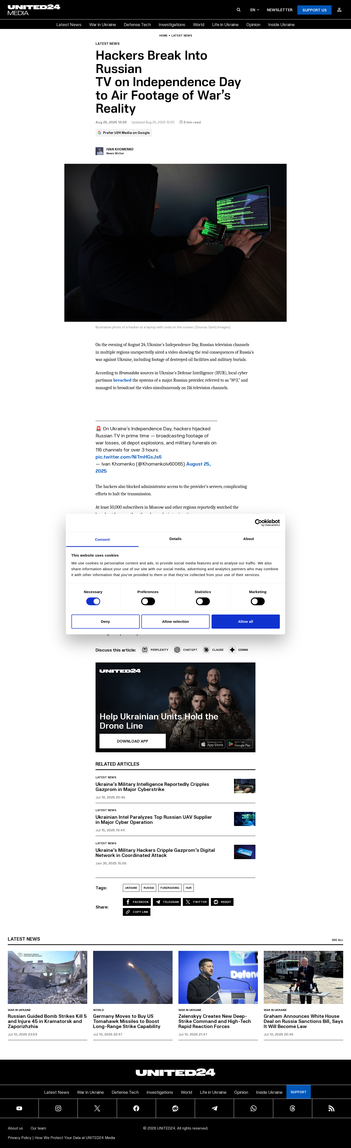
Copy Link (136, 912)
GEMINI (238, 650)
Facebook (137, 902)
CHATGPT (185, 650)
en (254, 9)
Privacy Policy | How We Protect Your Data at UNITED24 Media (61, 1137)
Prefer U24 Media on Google (124, 132)
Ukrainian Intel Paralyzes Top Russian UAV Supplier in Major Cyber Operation (154, 819)
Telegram (167, 902)
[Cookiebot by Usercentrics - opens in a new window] (258, 522)
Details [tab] (175, 538)
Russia (149, 888)
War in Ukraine (102, 24)
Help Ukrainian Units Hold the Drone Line (158, 720)
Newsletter (279, 9)
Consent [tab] (102, 539)
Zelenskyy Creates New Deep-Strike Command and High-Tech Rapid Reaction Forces (214, 1020)
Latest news (181, 35)
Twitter (196, 902)
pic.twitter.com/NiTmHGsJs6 (129, 456)
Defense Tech (137, 24)
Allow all (245, 621)
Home (163, 35)
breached (122, 380)
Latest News (68, 24)
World (198, 24)
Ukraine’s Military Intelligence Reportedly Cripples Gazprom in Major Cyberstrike (152, 786)
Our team (38, 1128)
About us (15, 1128)
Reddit (222, 902)
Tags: (101, 887)
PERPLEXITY (154, 650)
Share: (102, 907)
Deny (105, 621)
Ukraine (131, 888)
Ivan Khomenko (120, 149)
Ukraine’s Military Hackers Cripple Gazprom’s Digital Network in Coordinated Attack (155, 852)
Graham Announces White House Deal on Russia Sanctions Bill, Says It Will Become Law (303, 1020)
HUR (189, 888)
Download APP (132, 741)
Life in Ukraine (225, 24)
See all (337, 939)
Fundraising (169, 888)
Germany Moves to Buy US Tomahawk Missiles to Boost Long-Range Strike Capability (126, 1020)
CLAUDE (213, 650)
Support (299, 1092)
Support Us (314, 10)
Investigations (172, 24)
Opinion (253, 24)
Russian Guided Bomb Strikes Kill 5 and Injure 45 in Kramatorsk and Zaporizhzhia (47, 1020)
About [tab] (248, 538)
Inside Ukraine (281, 24)
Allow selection (175, 621)
